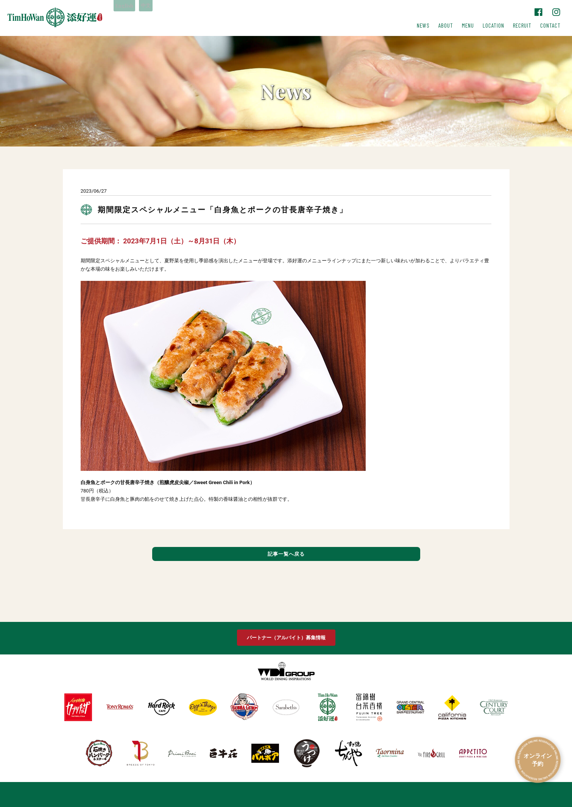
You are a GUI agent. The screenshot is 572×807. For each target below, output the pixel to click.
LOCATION (493, 25)
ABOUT (445, 25)
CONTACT (550, 25)
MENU (468, 25)
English (126, 6)
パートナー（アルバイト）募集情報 (286, 637)
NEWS (423, 25)
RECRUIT (522, 25)
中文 (152, 6)
